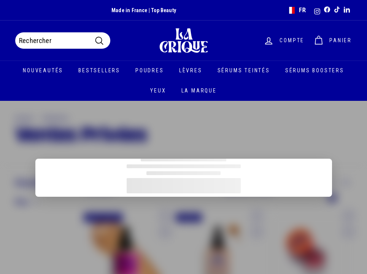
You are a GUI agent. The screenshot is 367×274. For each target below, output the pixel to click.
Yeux (158, 91)
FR (296, 10)
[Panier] (332, 40)
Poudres (149, 70)
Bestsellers (99, 70)
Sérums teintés (244, 70)
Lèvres (190, 70)
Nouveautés (43, 70)
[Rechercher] (62, 40)
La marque (199, 91)
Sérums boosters (314, 70)
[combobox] (296, 10)
